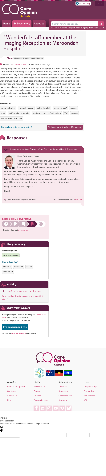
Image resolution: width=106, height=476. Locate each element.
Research (63, 400)
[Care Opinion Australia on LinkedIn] (43, 408)
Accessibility (39, 387)
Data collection (40, 400)
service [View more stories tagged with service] (73, 108)
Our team (11, 391)
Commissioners (65, 396)
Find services (89, 396)
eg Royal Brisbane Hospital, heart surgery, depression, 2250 (77, 28)
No (81, 200)
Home (6, 23)
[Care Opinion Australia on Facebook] (36, 408)
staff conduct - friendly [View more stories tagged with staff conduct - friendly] (19, 113)
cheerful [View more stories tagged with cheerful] (7, 267)
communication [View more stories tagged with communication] (8, 108)
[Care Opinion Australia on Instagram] (49, 408)
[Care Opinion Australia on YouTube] (56, 408)
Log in (99, 3)
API (85, 400)
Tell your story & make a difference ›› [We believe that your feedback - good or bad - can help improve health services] (65, 127)
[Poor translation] (1, 428)
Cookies (37, 396)
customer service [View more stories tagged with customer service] (10, 255)
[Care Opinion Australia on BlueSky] (68, 408)
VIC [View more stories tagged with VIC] (66, 113)
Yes (76, 200)
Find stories (89, 391)
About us (39, 23)
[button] (83, 3)
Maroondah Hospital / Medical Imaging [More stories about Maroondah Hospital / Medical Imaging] (28, 58)
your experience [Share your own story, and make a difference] (18, 333)
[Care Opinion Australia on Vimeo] (62, 408)
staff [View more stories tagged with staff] (3, 113)
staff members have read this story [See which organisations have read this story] (24, 291)
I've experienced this (15, 327)
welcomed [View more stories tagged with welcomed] (8, 272)
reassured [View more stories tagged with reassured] (18, 267)
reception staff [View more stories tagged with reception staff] (60, 108)
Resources (63, 391)
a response (23, 230)
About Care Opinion (16, 387)
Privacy (37, 391)
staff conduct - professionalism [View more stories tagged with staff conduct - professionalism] (47, 113)
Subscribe (63, 387)
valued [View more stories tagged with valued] (29, 267)
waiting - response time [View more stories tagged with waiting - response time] (11, 118)
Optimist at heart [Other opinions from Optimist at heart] (19, 64)
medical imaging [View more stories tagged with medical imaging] (26, 108)
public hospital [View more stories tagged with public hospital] (43, 108)
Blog (9, 400)
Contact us (12, 396)
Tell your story (22, 23)
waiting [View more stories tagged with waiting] (74, 113)
